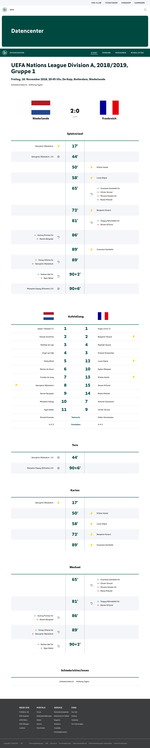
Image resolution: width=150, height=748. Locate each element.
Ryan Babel (48, 278)
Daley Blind (49, 361)
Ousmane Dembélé (108, 188)
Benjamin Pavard (104, 210)
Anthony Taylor (35, 85)
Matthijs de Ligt (47, 345)
